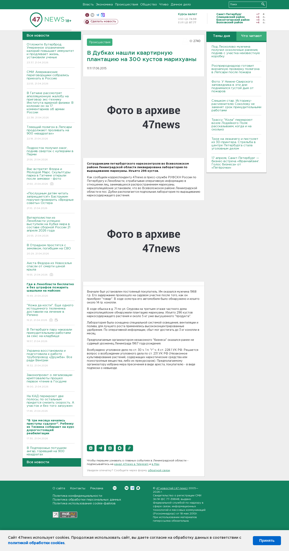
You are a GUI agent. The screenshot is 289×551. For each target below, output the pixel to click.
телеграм (98, 15)
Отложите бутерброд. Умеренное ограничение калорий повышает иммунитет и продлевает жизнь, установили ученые (51, 53)
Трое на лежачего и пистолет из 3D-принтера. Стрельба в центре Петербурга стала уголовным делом (235, 144)
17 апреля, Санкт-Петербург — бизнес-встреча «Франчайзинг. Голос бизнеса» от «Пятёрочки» (235, 163)
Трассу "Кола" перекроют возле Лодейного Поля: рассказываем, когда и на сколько (232, 125)
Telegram (132, 488)
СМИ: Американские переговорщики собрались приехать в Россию (51, 78)
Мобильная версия (87, 15)
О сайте (59, 488)
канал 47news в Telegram (131, 464)
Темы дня (221, 36)
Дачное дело (181, 4)
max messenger (103, 15)
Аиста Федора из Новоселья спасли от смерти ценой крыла (51, 269)
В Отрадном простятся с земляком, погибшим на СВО (51, 249)
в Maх (155, 464)
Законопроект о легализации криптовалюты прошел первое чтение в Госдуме (51, 381)
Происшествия (126, 4)
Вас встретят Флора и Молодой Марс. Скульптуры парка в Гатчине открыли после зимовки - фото (51, 177)
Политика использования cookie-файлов (84, 503)
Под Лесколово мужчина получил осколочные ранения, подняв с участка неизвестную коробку (236, 51)
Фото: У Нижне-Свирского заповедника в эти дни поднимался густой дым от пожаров (233, 86)
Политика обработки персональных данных (87, 499)
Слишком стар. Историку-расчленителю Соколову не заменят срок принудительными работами (236, 105)
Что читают (251, 36)
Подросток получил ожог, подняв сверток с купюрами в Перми (51, 154)
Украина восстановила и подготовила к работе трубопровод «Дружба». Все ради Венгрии (51, 358)
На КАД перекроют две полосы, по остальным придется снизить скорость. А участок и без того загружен (51, 404)
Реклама (96, 488)
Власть (88, 4)
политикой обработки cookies (36, 543)
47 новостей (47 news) (172, 488)
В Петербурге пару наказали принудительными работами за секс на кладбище (51, 335)
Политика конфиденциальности (77, 496)
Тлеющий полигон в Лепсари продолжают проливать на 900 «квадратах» (51, 133)
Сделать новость (103, 21)
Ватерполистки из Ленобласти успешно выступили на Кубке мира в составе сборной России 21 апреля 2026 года (51, 227)
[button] (91, 448)
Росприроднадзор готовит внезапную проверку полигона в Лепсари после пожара (235, 69)
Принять (267, 541)
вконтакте (92, 15)
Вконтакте (115, 488)
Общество (148, 4)
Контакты (77, 488)
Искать (263, 4)
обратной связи (159, 470)
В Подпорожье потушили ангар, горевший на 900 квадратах (51, 454)
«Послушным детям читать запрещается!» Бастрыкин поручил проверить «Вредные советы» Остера (51, 201)
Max (138, 488)
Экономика (104, 4)
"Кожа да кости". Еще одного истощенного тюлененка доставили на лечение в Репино (51, 313)
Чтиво (164, 4)
